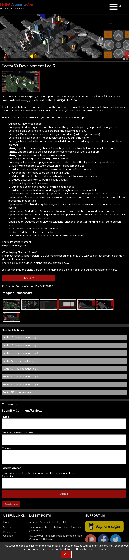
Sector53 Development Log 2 (20, 376)
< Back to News (10, 504)
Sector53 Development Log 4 (20, 353)
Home (6, 522)
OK (66, 554)
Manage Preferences (97, 549)
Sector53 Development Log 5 (20, 345)
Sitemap (8, 527)
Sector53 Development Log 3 (20, 368)
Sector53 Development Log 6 (20, 337)
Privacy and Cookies (10, 533)
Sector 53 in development (18, 392)
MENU (117, 7)
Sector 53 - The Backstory (19, 361)
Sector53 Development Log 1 (20, 384)
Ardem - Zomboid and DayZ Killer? (49, 522)
